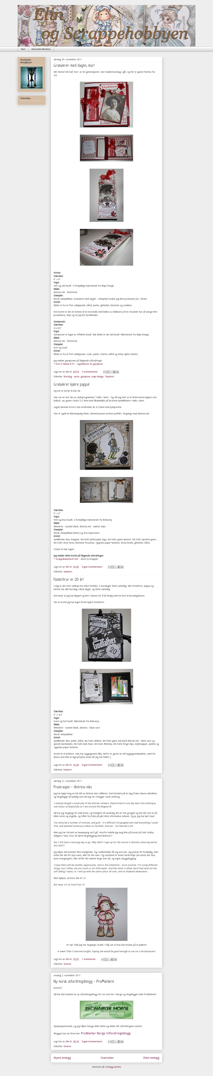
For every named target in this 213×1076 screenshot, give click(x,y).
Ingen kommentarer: (92, 566)
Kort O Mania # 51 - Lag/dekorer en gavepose (79, 364)
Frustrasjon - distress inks (73, 787)
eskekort (68, 571)
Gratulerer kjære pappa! (71, 385)
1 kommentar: (89, 959)
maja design (98, 376)
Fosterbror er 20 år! (69, 580)
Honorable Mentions (41, 49)
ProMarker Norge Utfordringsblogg (105, 1033)
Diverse (67, 964)
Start (23, 49)
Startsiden (107, 1057)
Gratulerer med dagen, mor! (74, 66)
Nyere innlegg (62, 1057)
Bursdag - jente (71, 376)
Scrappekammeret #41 (67, 559)
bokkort (68, 769)
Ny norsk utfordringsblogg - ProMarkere (84, 982)
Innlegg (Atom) (113, 1067)
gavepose (85, 376)
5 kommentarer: (90, 371)
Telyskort (109, 376)
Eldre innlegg (151, 1057)
